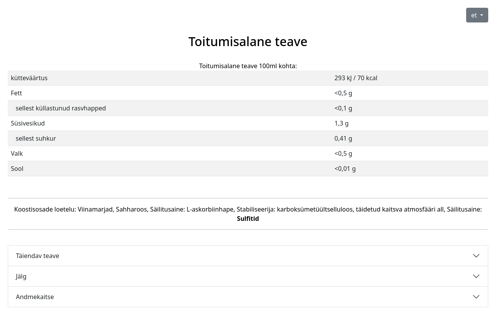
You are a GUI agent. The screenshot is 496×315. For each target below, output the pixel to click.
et (475, 15)
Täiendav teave (37, 255)
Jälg (21, 276)
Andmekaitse (35, 297)
